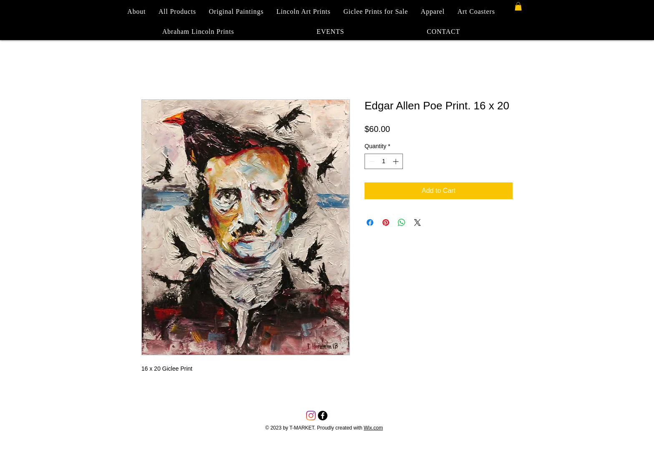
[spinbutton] (383, 161)
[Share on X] (418, 222)
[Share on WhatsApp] (402, 222)
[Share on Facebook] (370, 222)
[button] (518, 6)
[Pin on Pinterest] (386, 222)
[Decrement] (371, 161)
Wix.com (373, 428)
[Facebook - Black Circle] (322, 415)
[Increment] (396, 161)
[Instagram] (311, 415)
